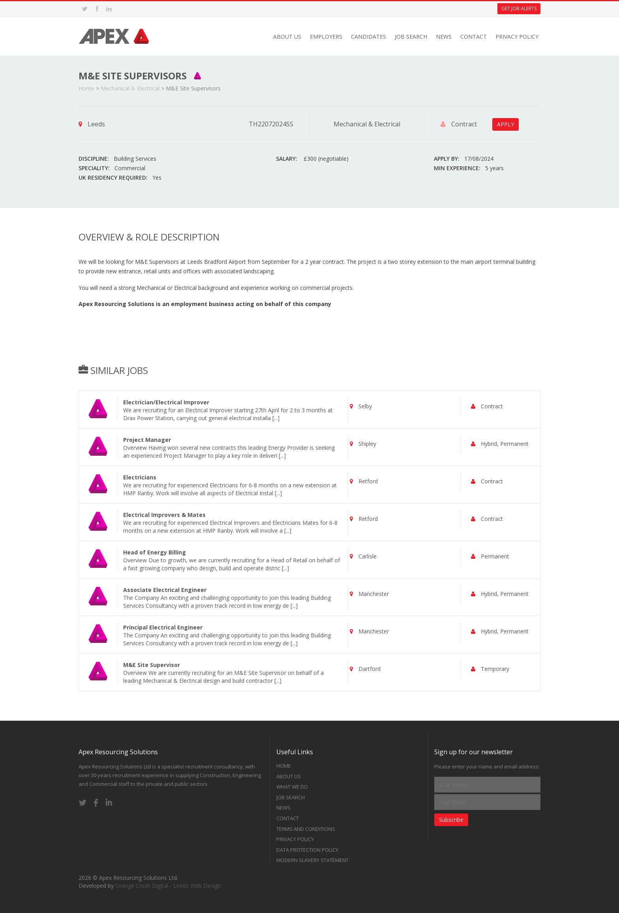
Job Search (411, 36)
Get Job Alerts (518, 8)
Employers (326, 36)
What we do (292, 786)
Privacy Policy (516, 36)
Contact (473, 36)
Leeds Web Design (197, 885)
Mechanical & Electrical (130, 88)
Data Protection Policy (307, 849)
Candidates (368, 36)
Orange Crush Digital (141, 885)
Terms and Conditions (305, 828)
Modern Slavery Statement (312, 860)
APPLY (505, 124)
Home (86, 88)
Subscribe (451, 819)
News (444, 36)
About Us (287, 36)
